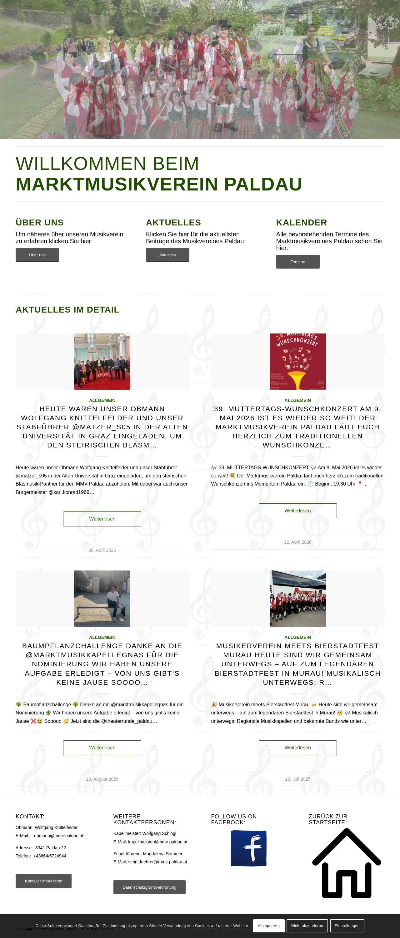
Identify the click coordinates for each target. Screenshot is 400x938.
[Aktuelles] (167, 255)
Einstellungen (347, 926)
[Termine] (298, 262)
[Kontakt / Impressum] (44, 881)
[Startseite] (347, 863)
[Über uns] (37, 255)
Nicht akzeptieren (307, 926)
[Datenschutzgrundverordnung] (149, 887)
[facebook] (249, 848)
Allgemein (102, 400)
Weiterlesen (102, 518)
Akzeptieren (269, 926)
